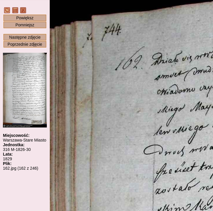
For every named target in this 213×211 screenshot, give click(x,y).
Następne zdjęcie (24, 37)
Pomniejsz (25, 25)
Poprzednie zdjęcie (25, 44)
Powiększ (24, 18)
